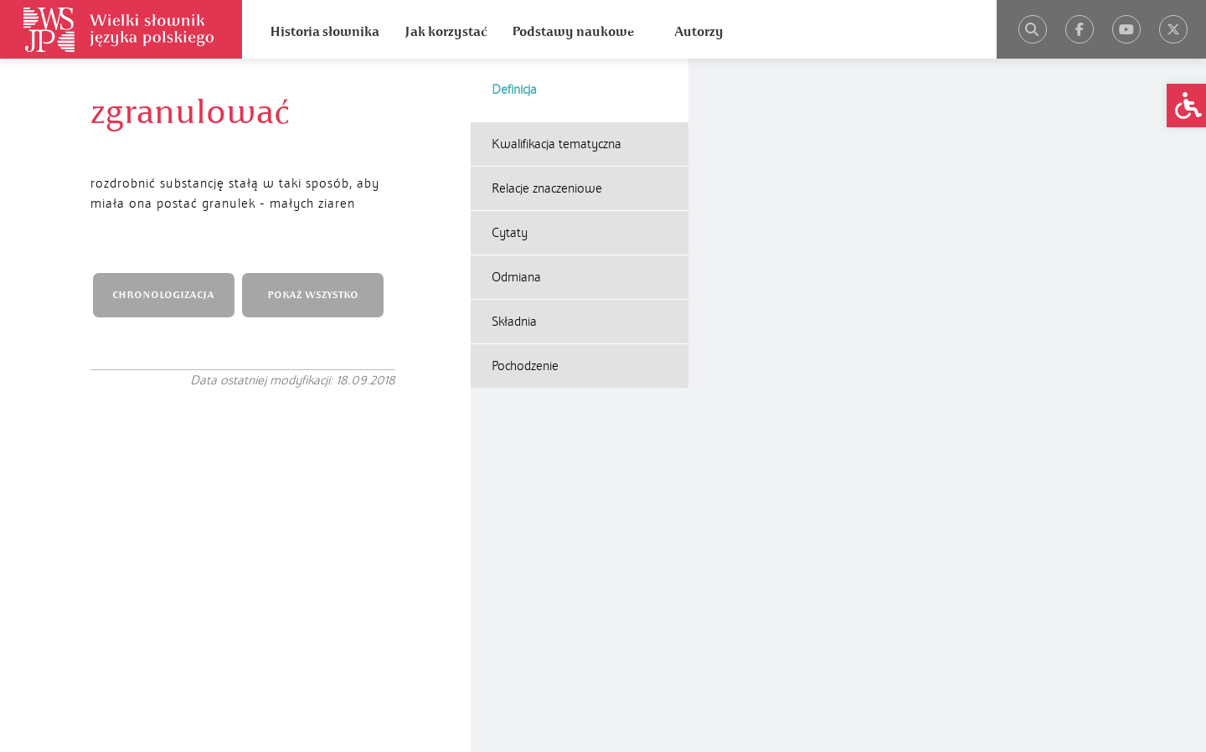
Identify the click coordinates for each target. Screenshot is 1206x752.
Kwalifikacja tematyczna (556, 144)
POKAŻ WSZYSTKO (312, 295)
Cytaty (510, 232)
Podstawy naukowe (573, 31)
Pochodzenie (525, 365)
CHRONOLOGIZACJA (163, 295)
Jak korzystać (446, 31)
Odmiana (516, 277)
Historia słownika (324, 31)
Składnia (514, 321)
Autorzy (699, 31)
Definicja (514, 89)
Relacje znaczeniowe (547, 188)
